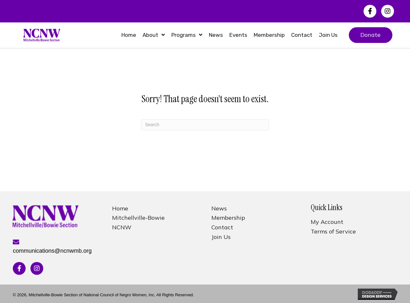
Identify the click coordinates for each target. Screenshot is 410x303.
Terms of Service (333, 231)
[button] (370, 11)
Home (120, 208)
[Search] (205, 124)
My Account (327, 221)
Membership (228, 217)
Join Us (221, 237)
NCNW (121, 227)
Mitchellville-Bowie (138, 217)
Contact (222, 227)
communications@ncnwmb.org (52, 251)
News (219, 208)
